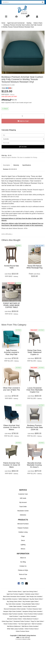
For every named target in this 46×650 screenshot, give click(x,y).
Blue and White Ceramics (10, 599)
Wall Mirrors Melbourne (13, 626)
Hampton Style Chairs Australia (12, 611)
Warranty (16, 165)
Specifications (26, 165)
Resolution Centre (23, 511)
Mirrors (23, 549)
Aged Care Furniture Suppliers (15, 594)
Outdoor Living (22, 532)
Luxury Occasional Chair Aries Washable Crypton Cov (34, 390)
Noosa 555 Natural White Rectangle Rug (35, 267)
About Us (23, 558)
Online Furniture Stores (14, 591)
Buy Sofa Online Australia (13, 604)
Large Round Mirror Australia (27, 616)
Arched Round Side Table (11, 267)
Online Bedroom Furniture (30, 619)
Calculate (23, 147)
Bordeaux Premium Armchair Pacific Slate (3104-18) (34, 427)
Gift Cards (23, 498)
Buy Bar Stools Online (36, 599)
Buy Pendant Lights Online (30, 601)
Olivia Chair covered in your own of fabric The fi (11, 390)
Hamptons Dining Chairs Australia (32, 611)
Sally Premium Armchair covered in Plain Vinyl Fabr (11, 352)
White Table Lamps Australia (15, 629)
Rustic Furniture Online (10, 624)
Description (6, 165)
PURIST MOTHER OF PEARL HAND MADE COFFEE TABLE (11, 305)
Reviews (10, 169)
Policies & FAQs (23, 570)
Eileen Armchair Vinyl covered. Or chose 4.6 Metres (11, 427)
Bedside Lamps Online (31, 594)
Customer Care (23, 494)
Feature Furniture (23, 528)
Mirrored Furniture (23, 524)
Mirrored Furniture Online (14, 619)
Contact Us (23, 566)
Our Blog (23, 562)
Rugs (23, 536)
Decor (23, 540)
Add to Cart (23, 121)
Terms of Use (23, 574)
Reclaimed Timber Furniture (22, 621)
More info (9, 100)
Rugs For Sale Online (37, 621)
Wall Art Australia (36, 624)
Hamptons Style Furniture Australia (13, 614)
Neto (29, 639)
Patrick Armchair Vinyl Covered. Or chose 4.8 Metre (11, 465)
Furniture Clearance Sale (34, 609)
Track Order (23, 506)
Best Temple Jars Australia (34, 596)
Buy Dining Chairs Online (14, 601)
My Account (23, 502)
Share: (7, 88)
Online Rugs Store (7, 621)
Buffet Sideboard (23, 599)
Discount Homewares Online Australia (14, 609)
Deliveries (23, 515)
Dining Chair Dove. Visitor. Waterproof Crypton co (34, 352)
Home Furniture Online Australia (33, 614)
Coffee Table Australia (15, 606)
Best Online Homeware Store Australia (14, 596)
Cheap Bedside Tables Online (30, 604)
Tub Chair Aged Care (24, 624)
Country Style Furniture (29, 606)
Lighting (23, 544)
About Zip (23, 578)
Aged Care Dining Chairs (30, 591)
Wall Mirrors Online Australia (30, 626)
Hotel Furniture (13, 616)
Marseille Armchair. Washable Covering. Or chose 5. (34, 465)
